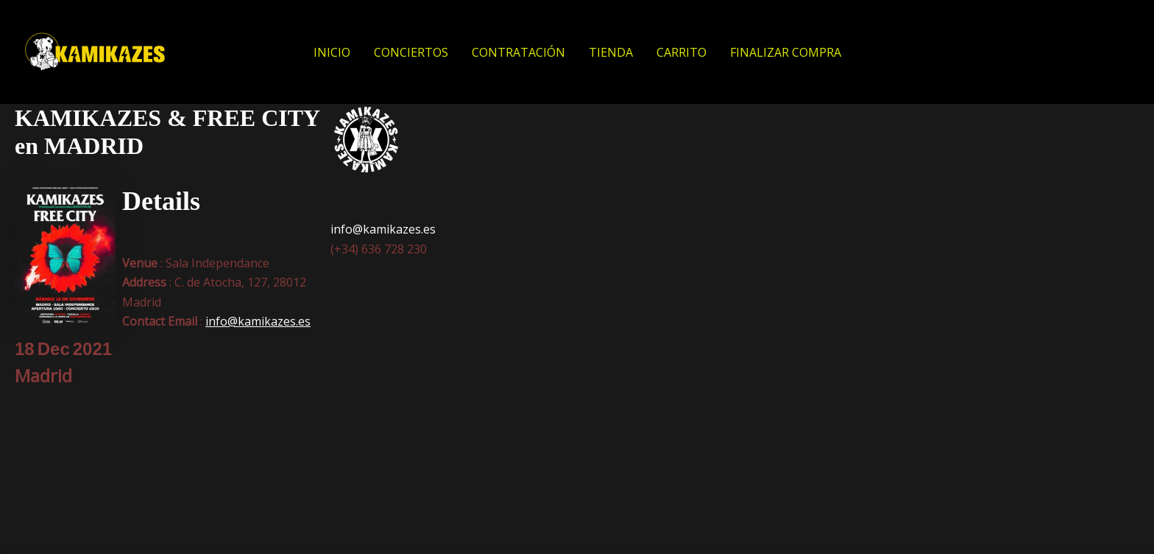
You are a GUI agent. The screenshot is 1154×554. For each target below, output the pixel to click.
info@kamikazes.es (258, 321)
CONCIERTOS (411, 52)
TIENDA (611, 52)
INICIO (332, 52)
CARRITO (681, 52)
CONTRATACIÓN (518, 52)
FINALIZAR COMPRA (785, 52)
